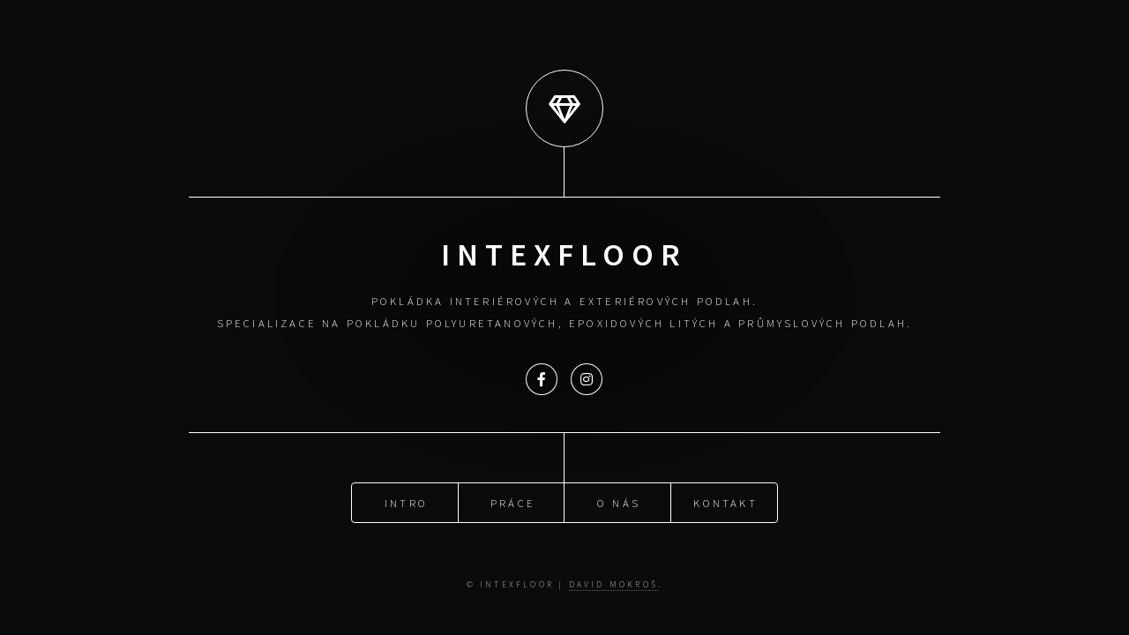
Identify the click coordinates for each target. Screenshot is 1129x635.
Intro (406, 502)
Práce (512, 502)
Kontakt (725, 502)
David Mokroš (613, 584)
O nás (618, 502)
